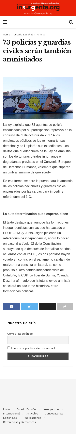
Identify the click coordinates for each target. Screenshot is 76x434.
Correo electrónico (20, 333)
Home (6, 34)
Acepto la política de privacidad (31, 348)
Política (40, 34)
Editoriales (10, 417)
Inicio (6, 409)
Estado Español (23, 34)
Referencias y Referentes (19, 422)
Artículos (32, 413)
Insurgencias (51, 409)
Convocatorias (54, 413)
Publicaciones (32, 417)
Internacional (11, 413)
